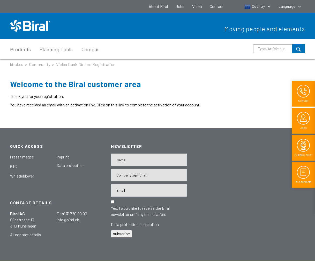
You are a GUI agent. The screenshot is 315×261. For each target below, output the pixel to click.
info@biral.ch (68, 219)
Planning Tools (56, 49)
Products (20, 49)
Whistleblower (22, 176)
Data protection (70, 165)
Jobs (180, 6)
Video (197, 6)
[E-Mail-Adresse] (149, 190)
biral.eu (17, 64)
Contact (217, 6)
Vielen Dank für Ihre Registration (86, 64)
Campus (90, 49)
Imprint (63, 157)
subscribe (121, 233)
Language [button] (287, 6)
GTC (13, 166)
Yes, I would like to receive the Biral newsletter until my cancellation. (140, 211)
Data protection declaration (135, 224)
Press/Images (22, 157)
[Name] (149, 160)
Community (39, 64)
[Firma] (149, 175)
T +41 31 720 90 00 (72, 213)
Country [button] (255, 6)
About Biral (158, 6)
